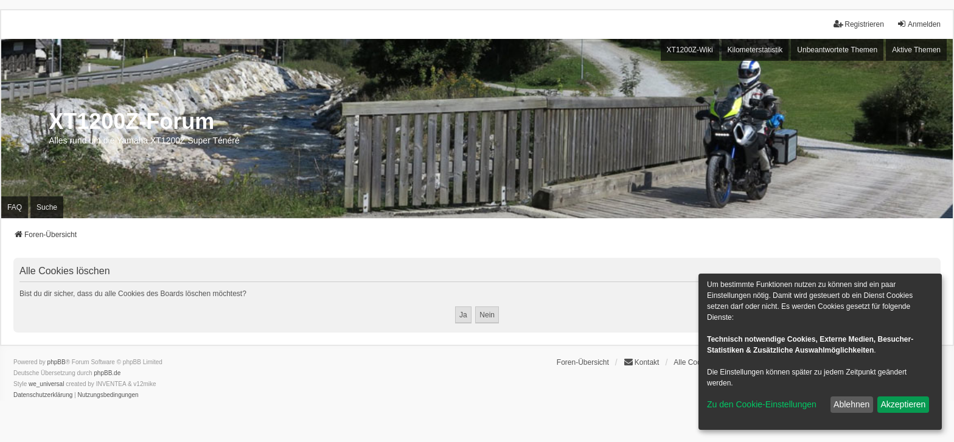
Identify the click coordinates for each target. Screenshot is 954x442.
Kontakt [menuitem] (642, 362)
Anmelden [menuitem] (919, 24)
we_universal (46, 384)
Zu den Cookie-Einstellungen (761, 404)
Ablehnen (851, 404)
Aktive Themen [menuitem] (916, 50)
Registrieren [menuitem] (859, 24)
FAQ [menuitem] (14, 207)
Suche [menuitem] (47, 207)
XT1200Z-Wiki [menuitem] (690, 50)
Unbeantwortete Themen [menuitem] (837, 50)
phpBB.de (107, 373)
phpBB (56, 362)
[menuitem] (42, 395)
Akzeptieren (902, 404)
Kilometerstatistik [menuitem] (755, 50)
